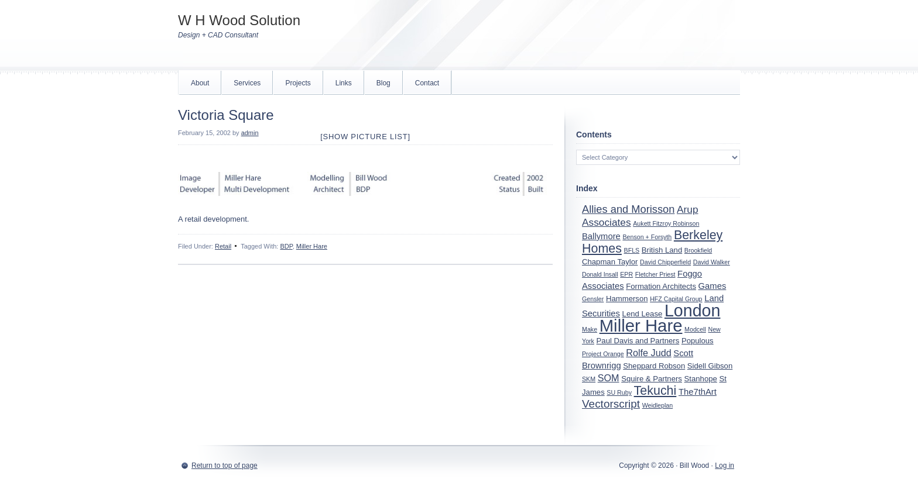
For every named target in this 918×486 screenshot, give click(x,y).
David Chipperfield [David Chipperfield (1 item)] (665, 262)
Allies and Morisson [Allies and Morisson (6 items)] (628, 209)
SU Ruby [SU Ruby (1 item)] (619, 392)
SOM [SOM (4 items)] (608, 378)
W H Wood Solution (239, 20)
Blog (383, 83)
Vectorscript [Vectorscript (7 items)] (611, 404)
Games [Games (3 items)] (712, 286)
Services (247, 83)
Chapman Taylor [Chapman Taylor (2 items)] (610, 261)
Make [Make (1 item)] (589, 329)
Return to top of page (224, 465)
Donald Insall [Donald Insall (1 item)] (600, 274)
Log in (724, 465)
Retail (223, 246)
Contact (427, 83)
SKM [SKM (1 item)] (588, 378)
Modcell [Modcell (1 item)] (695, 329)
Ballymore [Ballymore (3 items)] (601, 236)
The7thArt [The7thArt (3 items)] (698, 392)
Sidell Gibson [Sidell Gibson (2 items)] (709, 365)
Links (343, 83)
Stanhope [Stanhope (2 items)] (700, 378)
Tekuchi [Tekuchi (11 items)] (655, 391)
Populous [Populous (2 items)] (697, 340)
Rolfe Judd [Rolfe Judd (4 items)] (648, 352)
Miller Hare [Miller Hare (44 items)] (641, 325)
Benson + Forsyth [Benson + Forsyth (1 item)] (647, 236)
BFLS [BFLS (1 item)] (632, 250)
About (200, 83)
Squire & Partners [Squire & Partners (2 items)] (651, 378)
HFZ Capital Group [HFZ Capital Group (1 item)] (676, 298)
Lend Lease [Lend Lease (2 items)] (642, 313)
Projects (297, 83)
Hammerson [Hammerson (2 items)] (627, 298)
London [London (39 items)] (692, 310)
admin (250, 132)
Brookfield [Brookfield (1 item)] (698, 250)
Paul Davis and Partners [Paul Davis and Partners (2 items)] (638, 340)
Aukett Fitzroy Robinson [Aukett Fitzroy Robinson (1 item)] (666, 223)
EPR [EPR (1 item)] (626, 274)
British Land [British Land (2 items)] (662, 250)
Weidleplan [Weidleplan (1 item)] (657, 405)
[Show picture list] (365, 136)
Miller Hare (311, 246)
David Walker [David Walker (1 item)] (711, 262)
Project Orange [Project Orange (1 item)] (603, 353)
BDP (286, 246)
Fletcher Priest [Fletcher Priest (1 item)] (655, 274)
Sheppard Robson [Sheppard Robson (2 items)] (654, 365)
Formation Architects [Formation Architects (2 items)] (661, 286)
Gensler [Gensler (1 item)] (593, 298)
